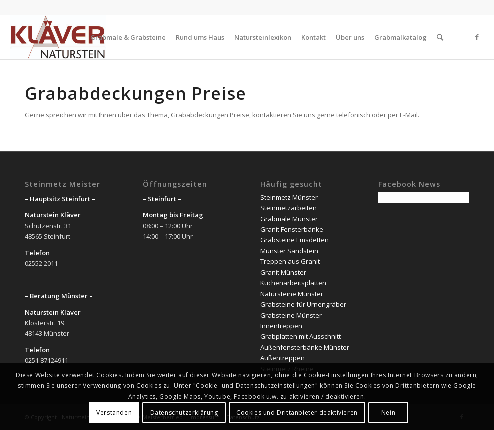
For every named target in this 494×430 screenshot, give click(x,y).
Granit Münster (283, 272)
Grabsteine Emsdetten (294, 239)
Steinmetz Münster (289, 197)
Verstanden (114, 412)
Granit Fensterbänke (291, 229)
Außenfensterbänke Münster (304, 347)
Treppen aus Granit (290, 261)
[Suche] (440, 37)
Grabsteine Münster (291, 315)
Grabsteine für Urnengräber (303, 304)
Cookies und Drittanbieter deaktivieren (297, 412)
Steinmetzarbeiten (288, 207)
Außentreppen (282, 357)
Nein (388, 412)
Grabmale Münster (289, 218)
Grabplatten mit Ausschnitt (300, 336)
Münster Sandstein (289, 250)
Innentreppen (281, 325)
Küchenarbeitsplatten (293, 282)
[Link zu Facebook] (476, 36)
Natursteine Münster (291, 293)
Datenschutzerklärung (184, 412)
